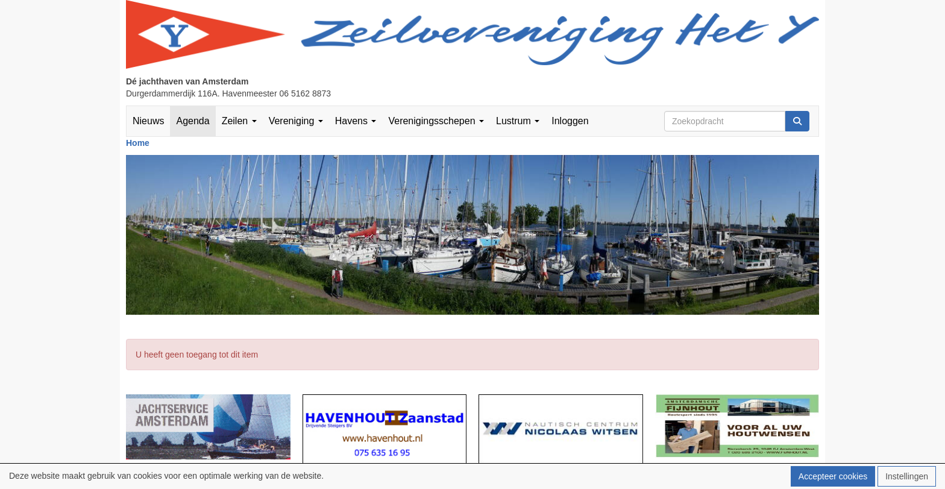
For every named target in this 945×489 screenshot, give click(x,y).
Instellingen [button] (906, 476)
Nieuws (148, 121)
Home (137, 143)
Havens (356, 121)
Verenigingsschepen (436, 121)
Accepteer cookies (833, 476)
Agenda (192, 121)
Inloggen (569, 121)
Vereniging (296, 121)
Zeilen (239, 121)
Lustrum (517, 121)
